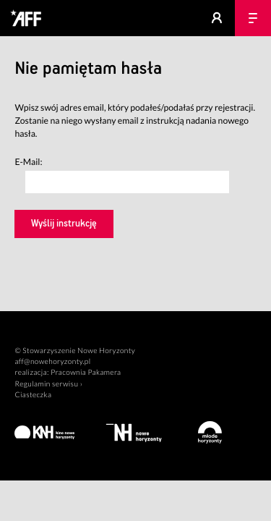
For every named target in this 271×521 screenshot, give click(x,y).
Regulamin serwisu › (48, 384)
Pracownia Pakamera (86, 372)
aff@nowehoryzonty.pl (52, 361)
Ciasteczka (32, 395)
